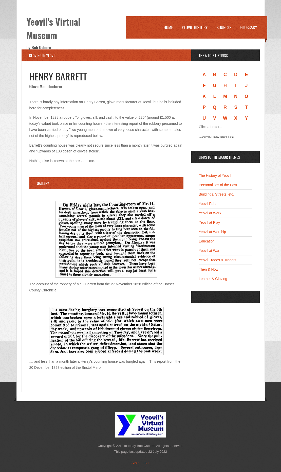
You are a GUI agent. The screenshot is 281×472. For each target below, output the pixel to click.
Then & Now (208, 269)
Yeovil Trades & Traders (217, 260)
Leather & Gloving (213, 279)
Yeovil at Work (210, 213)
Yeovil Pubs (208, 204)
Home (168, 27)
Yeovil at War (209, 251)
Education (207, 241)
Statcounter (141, 463)
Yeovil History (195, 27)
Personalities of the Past (218, 185)
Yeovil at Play (209, 222)
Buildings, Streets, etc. (216, 194)
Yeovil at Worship (212, 232)
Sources (224, 27)
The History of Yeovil (215, 175)
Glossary (248, 27)
